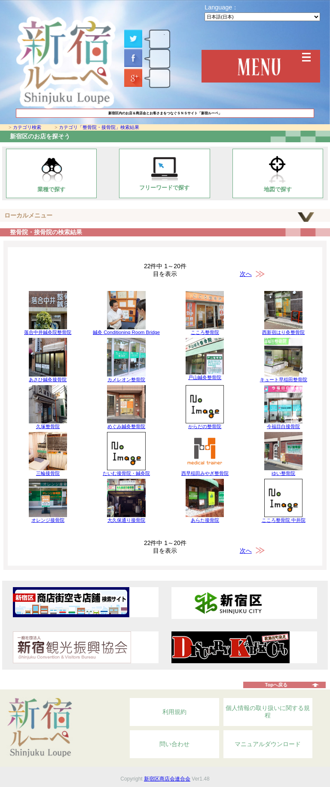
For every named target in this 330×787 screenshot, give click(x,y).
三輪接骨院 (48, 473)
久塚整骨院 (48, 426)
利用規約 (174, 711)
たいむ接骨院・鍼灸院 (126, 473)
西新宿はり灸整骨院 (283, 332)
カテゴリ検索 (27, 127)
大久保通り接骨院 (126, 520)
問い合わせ (174, 744)
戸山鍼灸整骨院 (204, 377)
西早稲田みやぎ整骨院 (205, 473)
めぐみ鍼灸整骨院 (126, 426)
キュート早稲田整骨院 (283, 379)
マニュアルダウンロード (268, 744)
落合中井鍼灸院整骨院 (47, 332)
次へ (246, 273)
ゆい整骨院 (283, 473)
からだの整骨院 (204, 426)
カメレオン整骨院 (126, 379)
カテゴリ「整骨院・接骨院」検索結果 (99, 127)
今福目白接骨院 (283, 426)
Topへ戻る (276, 684)
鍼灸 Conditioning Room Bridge (126, 332)
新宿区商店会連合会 (167, 779)
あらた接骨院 (205, 520)
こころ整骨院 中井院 (284, 520)
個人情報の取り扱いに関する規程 (268, 711)
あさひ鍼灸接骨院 (48, 379)
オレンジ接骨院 (47, 520)
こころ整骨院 (205, 332)
